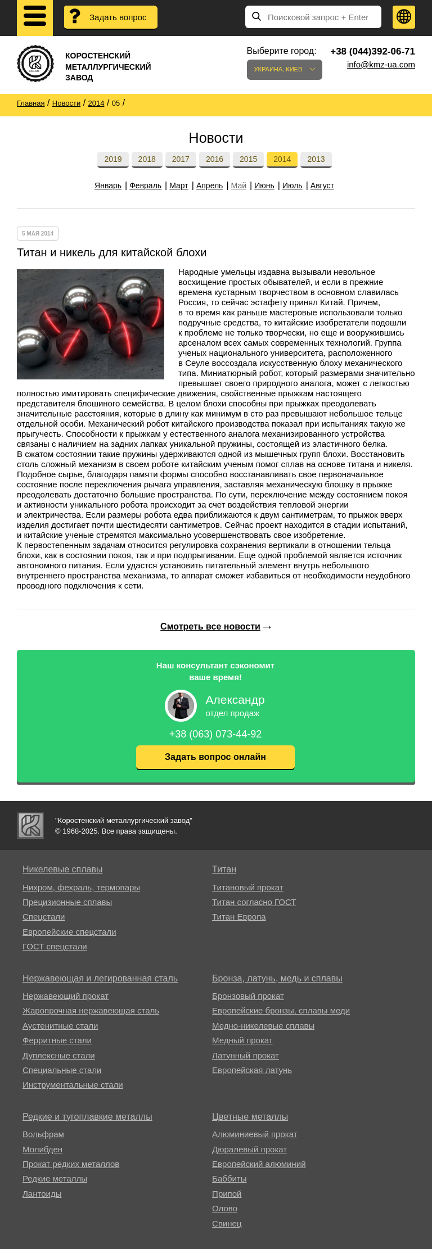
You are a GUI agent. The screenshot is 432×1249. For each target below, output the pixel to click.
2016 (214, 159)
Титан (224, 869)
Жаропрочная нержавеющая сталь (90, 1010)
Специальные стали (61, 1070)
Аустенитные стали (60, 1025)
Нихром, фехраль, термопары (81, 887)
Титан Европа (239, 916)
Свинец (226, 1223)
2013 (316, 159)
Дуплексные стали (58, 1055)
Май (238, 185)
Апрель (209, 185)
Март (178, 185)
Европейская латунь (252, 1070)
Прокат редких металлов (70, 1164)
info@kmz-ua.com (381, 64)
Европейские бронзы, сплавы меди (281, 1010)
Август (322, 185)
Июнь (264, 185)
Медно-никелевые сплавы (263, 1025)
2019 (113, 159)
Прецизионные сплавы (67, 902)
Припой (226, 1193)
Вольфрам (43, 1134)
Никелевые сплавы (62, 869)
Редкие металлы (54, 1178)
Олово (224, 1208)
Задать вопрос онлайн (215, 757)
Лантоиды (41, 1193)
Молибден (42, 1149)
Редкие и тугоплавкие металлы (87, 1116)
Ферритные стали (57, 1040)
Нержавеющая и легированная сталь (100, 978)
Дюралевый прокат (249, 1149)
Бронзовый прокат (248, 996)
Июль (292, 185)
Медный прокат (242, 1040)
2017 (181, 159)
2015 (248, 159)
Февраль (145, 185)
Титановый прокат (247, 887)
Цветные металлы (250, 1116)
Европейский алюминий (258, 1164)
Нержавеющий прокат (65, 996)
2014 (282, 159)
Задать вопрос (117, 17)
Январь (108, 185)
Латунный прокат (245, 1055)
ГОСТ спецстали (54, 946)
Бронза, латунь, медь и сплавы (277, 978)
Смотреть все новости (210, 626)
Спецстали (43, 916)
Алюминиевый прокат (254, 1134)
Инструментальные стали (72, 1084)
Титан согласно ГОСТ (254, 902)
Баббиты (229, 1178)
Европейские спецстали (69, 931)
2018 (147, 159)
